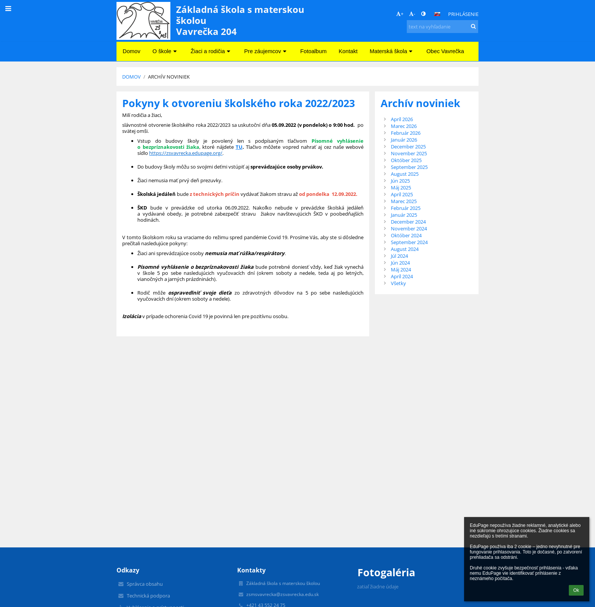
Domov (131, 76)
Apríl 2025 (402, 194)
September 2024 (409, 242)
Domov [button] (131, 51)
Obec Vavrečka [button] (445, 51)
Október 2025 (406, 160)
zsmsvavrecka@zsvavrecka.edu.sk (282, 594)
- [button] (412, 13)
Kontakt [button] (348, 51)
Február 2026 (405, 132)
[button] (437, 14)
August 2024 (405, 249)
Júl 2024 (399, 255)
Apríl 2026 (402, 119)
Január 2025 (404, 214)
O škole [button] (166, 51)
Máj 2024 (401, 269)
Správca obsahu (145, 583)
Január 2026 (404, 139)
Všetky (398, 283)
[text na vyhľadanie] (442, 26)
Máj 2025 (401, 187)
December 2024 (408, 221)
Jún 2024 (400, 262)
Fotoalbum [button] (313, 51)
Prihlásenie (463, 14)
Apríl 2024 (402, 276)
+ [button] (399, 13)
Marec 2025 (404, 201)
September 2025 (409, 167)
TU (239, 146)
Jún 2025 (400, 180)
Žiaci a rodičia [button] (211, 51)
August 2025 (405, 173)
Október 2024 (406, 235)
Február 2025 (405, 208)
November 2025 (409, 153)
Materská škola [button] (392, 51)
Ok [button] (576, 590)
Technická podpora (148, 595)
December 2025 (408, 146)
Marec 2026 (404, 126)
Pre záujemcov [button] (266, 51)
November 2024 (409, 228)
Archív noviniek (169, 76)
